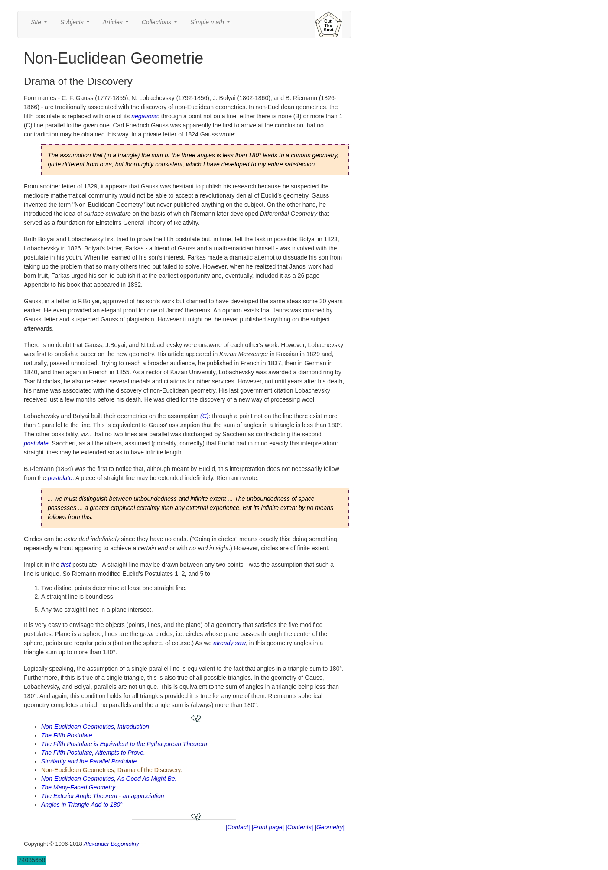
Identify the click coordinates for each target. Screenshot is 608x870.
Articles (117, 24)
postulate (36, 443)
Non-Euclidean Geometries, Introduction (95, 726)
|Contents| (299, 827)
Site (41, 24)
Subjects (76, 24)
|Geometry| (330, 827)
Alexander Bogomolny (111, 844)
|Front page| (267, 827)
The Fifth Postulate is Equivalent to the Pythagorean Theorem (124, 743)
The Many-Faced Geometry (78, 787)
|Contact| (238, 827)
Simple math (211, 24)
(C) (204, 415)
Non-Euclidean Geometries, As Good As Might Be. (109, 778)
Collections (161, 24)
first (66, 564)
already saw (229, 643)
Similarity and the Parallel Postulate (89, 761)
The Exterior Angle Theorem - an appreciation (102, 795)
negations (144, 116)
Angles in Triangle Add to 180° (82, 804)
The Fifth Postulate (66, 735)
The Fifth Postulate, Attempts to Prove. (93, 752)
